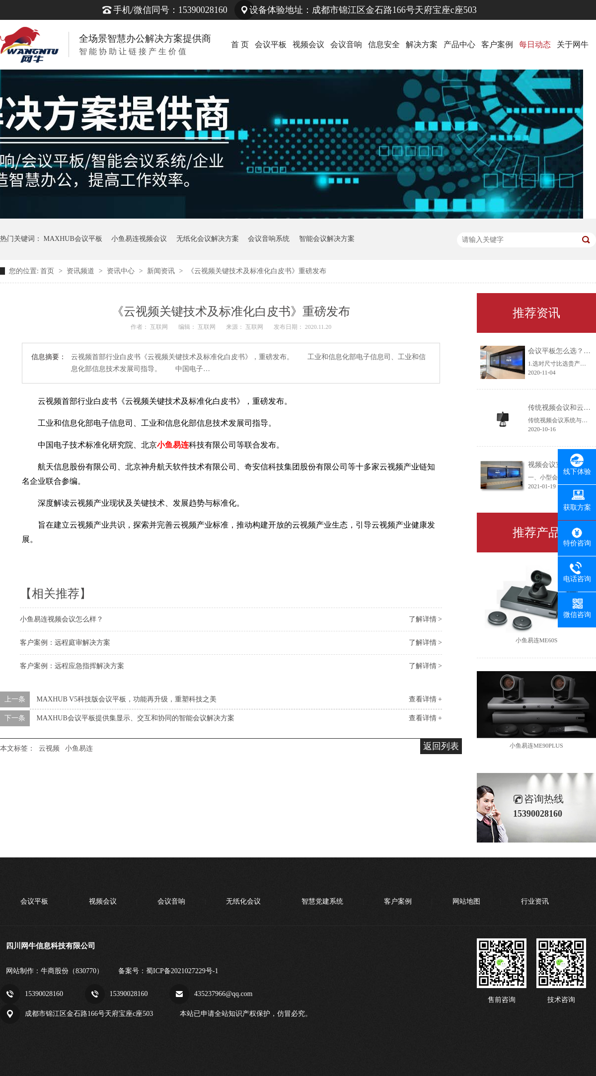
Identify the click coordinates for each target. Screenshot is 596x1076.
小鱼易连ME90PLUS (536, 745)
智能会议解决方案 (327, 238)
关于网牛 (573, 44)
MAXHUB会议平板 (73, 238)
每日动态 (535, 44)
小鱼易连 (79, 748)
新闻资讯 (162, 271)
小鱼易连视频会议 (139, 238)
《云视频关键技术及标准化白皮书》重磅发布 (256, 271)
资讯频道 (81, 271)
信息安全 (384, 44)
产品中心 (459, 44)
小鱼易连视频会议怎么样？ (61, 619)
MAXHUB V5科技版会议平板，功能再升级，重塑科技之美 (127, 699)
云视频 (49, 748)
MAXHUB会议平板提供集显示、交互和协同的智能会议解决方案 (135, 718)
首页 (48, 271)
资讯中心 (122, 271)
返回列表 (441, 746)
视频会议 (308, 44)
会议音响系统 (269, 238)
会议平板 (271, 44)
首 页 (240, 44)
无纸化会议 (243, 901)
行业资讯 (535, 901)
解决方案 (422, 44)
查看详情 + (425, 699)
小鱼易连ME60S (537, 640)
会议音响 (346, 44)
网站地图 (466, 901)
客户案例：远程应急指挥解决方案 (72, 666)
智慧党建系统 (322, 901)
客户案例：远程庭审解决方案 (65, 642)
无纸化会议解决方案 (207, 238)
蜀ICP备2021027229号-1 (182, 971)
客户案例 (497, 44)
